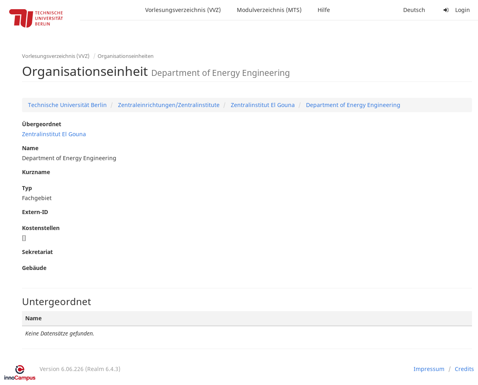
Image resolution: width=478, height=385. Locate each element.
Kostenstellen (41, 228)
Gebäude (34, 268)
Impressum (429, 369)
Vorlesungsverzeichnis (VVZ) (183, 10)
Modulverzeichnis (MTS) (269, 10)
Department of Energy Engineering (352, 105)
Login (455, 10)
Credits (464, 369)
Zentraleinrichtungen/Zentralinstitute (168, 105)
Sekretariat (37, 252)
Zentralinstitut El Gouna (262, 105)
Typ (27, 188)
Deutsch (414, 10)
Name (30, 148)
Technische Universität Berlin (67, 105)
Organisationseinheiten (126, 56)
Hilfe (324, 10)
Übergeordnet (41, 124)
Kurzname (36, 172)
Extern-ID (35, 212)
